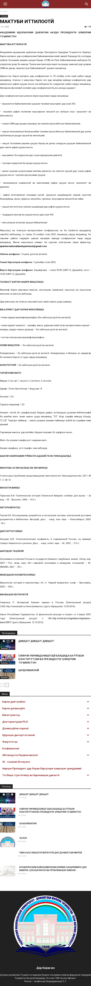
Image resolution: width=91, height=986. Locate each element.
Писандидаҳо (8, 633)
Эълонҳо (4, 16)
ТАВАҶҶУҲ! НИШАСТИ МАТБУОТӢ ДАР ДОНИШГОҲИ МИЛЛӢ (50, 852)
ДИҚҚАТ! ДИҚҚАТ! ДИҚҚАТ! (36, 641)
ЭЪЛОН (23, 838)
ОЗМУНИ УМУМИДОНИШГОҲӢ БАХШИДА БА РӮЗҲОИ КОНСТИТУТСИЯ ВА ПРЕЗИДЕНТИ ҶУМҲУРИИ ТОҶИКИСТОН (51, 659)
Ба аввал (4, 11)
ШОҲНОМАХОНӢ (28, 670)
